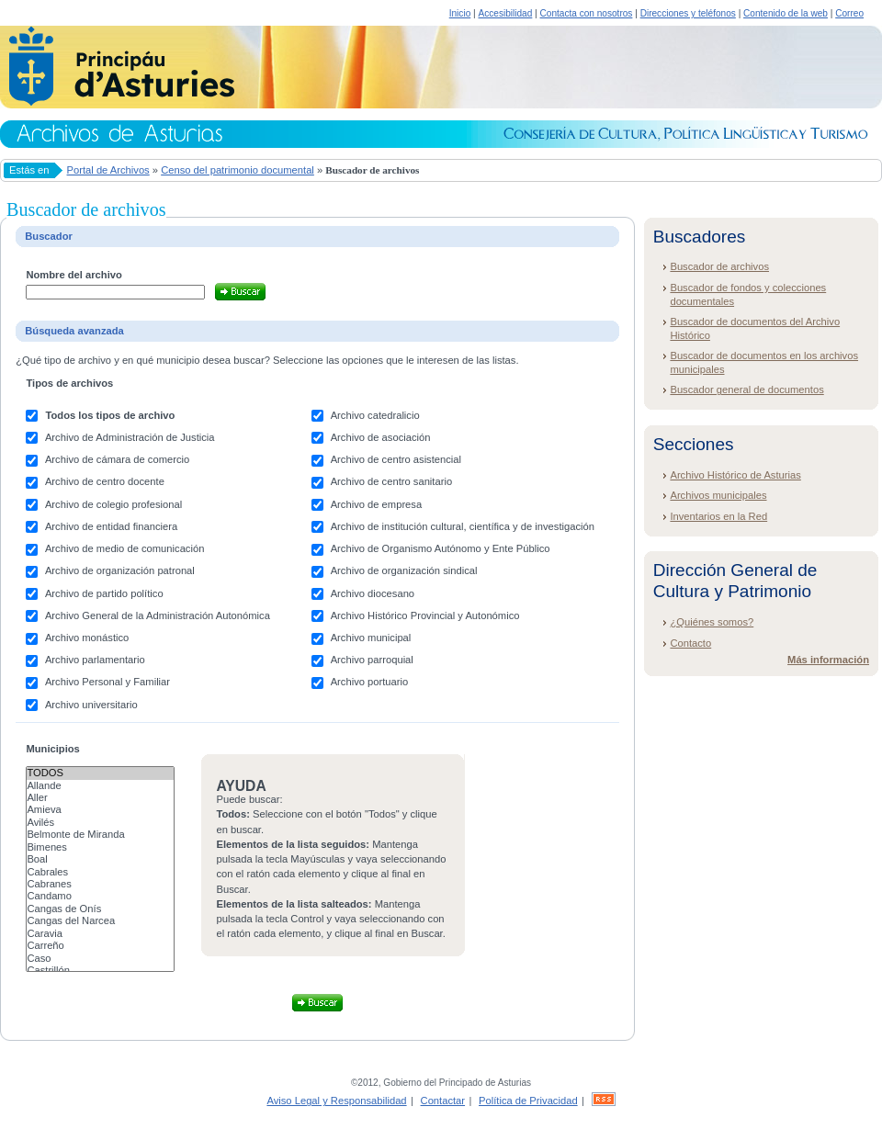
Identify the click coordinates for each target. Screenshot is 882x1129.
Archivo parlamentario (95, 659)
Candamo (100, 896)
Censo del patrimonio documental (237, 169)
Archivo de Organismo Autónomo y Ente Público (440, 548)
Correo (849, 13)
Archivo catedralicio (375, 415)
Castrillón (100, 971)
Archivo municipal (371, 637)
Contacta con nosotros (586, 13)
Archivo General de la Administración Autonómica (157, 615)
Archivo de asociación (381, 437)
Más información (828, 659)
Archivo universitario (91, 704)
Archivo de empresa (377, 504)
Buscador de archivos (719, 266)
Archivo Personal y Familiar (107, 681)
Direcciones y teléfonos (688, 13)
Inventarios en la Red (718, 516)
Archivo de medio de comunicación (125, 548)
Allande (100, 786)
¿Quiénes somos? (711, 621)
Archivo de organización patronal (120, 570)
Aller (100, 798)
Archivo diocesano (372, 593)
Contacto (690, 643)
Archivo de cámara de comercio (117, 459)
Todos (100, 773)
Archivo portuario (370, 681)
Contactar (443, 1100)
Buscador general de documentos (746, 389)
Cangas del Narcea (100, 921)
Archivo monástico (87, 637)
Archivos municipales (718, 495)
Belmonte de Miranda (100, 835)
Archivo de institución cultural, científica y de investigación (462, 526)
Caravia (100, 934)
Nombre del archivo (73, 274)
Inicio (460, 13)
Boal (100, 859)
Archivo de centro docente (104, 481)
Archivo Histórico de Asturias (735, 474)
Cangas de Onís (100, 909)
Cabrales (100, 872)
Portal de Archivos (108, 169)
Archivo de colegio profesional (113, 504)
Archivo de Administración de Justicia (130, 437)
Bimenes (100, 847)
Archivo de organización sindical (404, 570)
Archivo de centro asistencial (396, 459)
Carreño (100, 946)
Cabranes (100, 884)
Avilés (100, 823)
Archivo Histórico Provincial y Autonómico (425, 615)
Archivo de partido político (104, 593)
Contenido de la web (785, 13)
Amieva (100, 810)
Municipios (52, 748)
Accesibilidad (505, 13)
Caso (100, 959)
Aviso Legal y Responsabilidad (336, 1100)
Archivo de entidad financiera (111, 526)
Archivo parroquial (372, 659)
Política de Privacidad (528, 1100)
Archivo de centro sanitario (391, 481)
